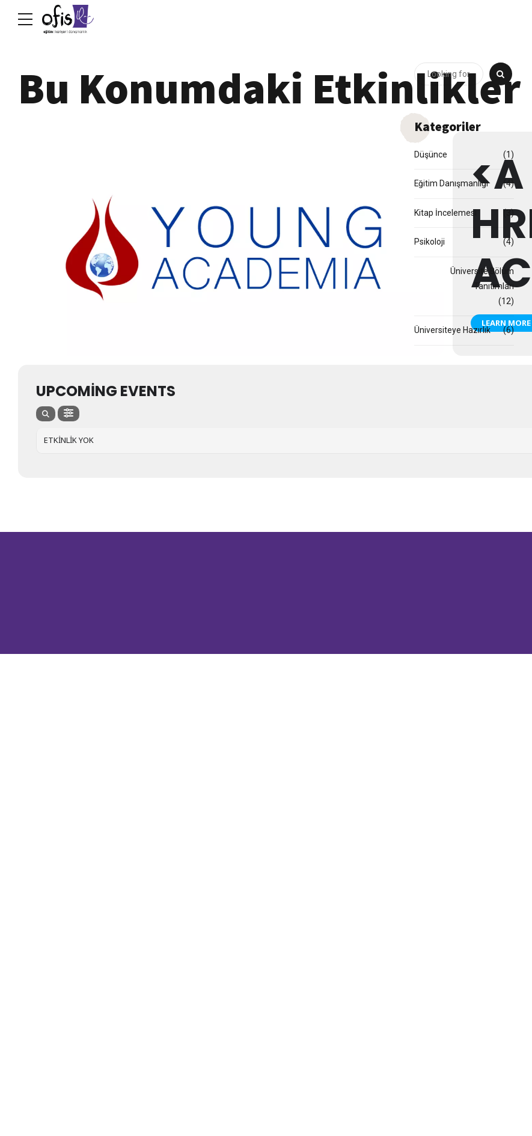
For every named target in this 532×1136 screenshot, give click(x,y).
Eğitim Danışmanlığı (451, 183)
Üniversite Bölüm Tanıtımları (482, 278)
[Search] (500, 74)
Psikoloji (429, 241)
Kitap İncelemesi (445, 213)
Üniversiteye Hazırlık (452, 330)
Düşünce (430, 154)
